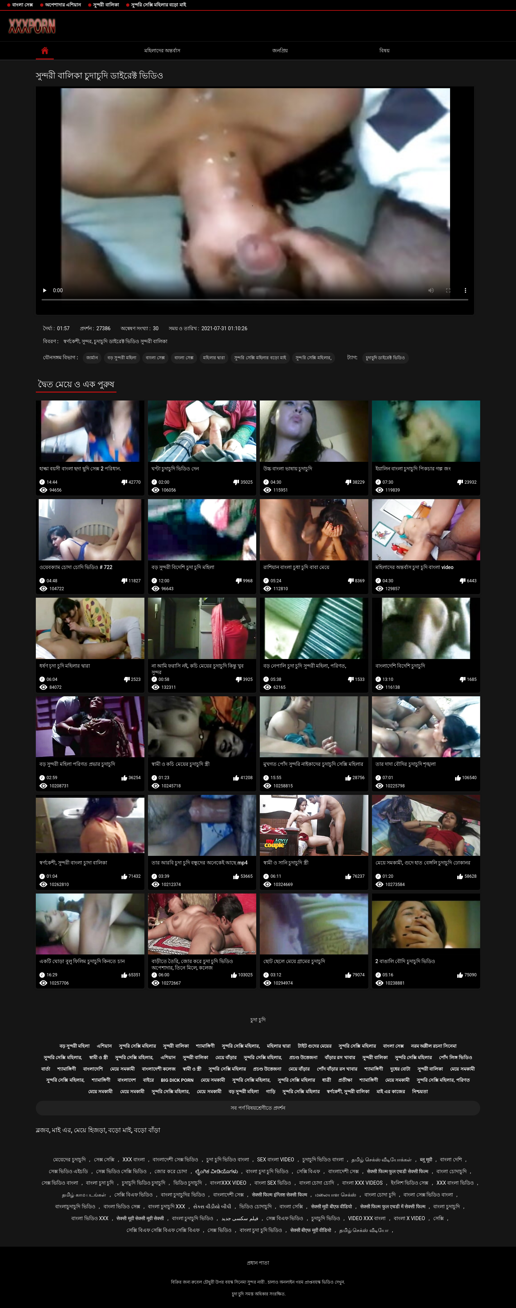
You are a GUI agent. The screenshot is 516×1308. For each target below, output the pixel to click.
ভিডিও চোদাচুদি (255, 1206)
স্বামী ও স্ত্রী (98, 1057)
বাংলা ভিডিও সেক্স (122, 1206)
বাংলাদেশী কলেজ (159, 1069)
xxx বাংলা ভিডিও (454, 1183)
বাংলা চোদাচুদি (451, 1171)
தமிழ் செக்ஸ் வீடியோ (363, 1230)
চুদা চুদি (257, 1020)
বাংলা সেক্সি (291, 1206)
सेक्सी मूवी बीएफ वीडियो (331, 1206)
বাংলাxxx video (228, 1183)
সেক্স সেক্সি (104, 1159)
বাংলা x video (409, 1218)
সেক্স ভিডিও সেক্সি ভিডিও (121, 1171)
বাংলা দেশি (451, 1159)
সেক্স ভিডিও (219, 1230)
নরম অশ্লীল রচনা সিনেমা (434, 1046)
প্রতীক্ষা (345, 1080)
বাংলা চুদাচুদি (446, 1206)
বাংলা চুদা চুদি (100, 1183)
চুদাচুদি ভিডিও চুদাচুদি (143, 1183)
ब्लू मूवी (426, 1159)
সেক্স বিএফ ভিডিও (284, 1218)
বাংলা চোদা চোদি (316, 1183)
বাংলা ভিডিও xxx (89, 1218)
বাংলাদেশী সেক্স (343, 1171)
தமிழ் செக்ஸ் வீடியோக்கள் (382, 1159)
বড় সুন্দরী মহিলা (122, 357)
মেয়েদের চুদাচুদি (69, 1159)
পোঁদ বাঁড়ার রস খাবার (337, 1069)
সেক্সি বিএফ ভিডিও (133, 1195)
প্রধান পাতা (258, 1263)
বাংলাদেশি (93, 1069)
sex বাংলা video (275, 1159)
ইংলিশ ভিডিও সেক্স (410, 1183)
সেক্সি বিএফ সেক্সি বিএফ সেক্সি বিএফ (162, 1230)
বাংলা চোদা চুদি (380, 1195)
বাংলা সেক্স (22, 5)
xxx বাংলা (134, 1159)
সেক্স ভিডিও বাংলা (60, 1183)
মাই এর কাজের (391, 1091)
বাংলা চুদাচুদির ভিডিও (183, 1195)
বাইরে (148, 1080)
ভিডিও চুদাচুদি (187, 1183)
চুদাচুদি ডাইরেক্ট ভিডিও (385, 357)
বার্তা (45, 1069)
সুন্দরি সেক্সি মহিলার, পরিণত (443, 1080)
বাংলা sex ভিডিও (272, 1183)
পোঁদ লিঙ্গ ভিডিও (455, 1057)
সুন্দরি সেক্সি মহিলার (137, 1046)
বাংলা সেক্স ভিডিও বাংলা (428, 1195)
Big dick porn (177, 1080)
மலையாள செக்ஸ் (335, 1195)
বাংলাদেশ (127, 1080)
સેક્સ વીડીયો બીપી (212, 1206)
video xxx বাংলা (367, 1218)
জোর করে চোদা (170, 1171)
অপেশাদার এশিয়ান (63, 5)
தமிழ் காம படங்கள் (84, 1195)
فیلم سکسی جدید (239, 1218)
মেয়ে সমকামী (122, 1069)
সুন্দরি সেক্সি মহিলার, (313, 357)
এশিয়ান (104, 1046)
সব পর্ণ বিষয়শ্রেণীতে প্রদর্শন (258, 1108)
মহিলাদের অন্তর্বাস (162, 50)
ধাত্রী (326, 1080)
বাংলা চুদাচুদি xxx (166, 1206)
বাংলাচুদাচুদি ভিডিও (75, 1206)
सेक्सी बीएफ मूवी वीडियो (310, 1230)
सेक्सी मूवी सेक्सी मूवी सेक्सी (140, 1218)
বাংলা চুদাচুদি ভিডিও (192, 1218)
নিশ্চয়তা (420, 1091)
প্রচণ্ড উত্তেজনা (303, 1057)
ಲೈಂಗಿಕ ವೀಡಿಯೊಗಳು (216, 1171)
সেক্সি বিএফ (308, 1171)
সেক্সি (438, 1218)
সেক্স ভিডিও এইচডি (68, 1171)
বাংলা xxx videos (362, 1183)
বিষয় (384, 50)
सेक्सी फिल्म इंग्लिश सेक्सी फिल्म (279, 1195)
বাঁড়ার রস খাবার (340, 1057)
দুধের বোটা (400, 1069)
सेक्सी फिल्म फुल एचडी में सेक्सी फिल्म (392, 1206)
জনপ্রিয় (280, 50)
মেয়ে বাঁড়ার (225, 1057)
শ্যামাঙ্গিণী (205, 1046)
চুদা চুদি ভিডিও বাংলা (227, 1159)
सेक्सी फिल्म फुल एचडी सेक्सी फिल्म (397, 1171)
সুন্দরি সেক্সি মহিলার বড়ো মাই (158, 5)
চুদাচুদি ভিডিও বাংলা (323, 1159)
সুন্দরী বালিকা (106, 5)
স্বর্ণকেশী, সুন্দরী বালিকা (348, 1091)
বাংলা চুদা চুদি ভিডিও (267, 1171)
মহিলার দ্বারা (214, 357)
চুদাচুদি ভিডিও (325, 1218)
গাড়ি (270, 1091)
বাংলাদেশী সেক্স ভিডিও (175, 1159)
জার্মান (92, 357)
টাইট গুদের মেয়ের (314, 1046)
